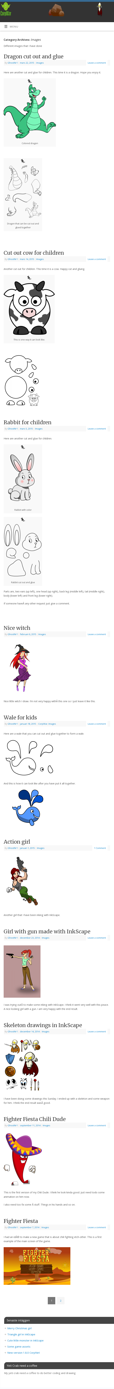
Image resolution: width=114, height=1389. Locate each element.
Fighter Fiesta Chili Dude (35, 1119)
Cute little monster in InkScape (25, 1340)
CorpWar (42, 723)
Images (40, 62)
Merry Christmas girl (19, 1328)
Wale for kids (20, 717)
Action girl (17, 841)
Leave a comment (97, 62)
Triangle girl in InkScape (21, 1334)
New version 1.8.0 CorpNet (23, 1352)
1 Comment (100, 848)
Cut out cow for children (34, 253)
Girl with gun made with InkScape (47, 931)
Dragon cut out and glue (33, 56)
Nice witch (17, 628)
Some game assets (18, 1346)
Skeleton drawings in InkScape (43, 1025)
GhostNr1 (13, 62)
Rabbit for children (27, 422)
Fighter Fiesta (21, 1221)
